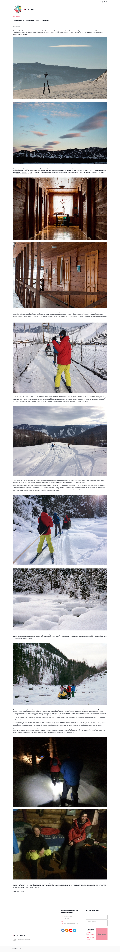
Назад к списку (16, 16)
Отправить (102, 934)
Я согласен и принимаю (91, 934)
